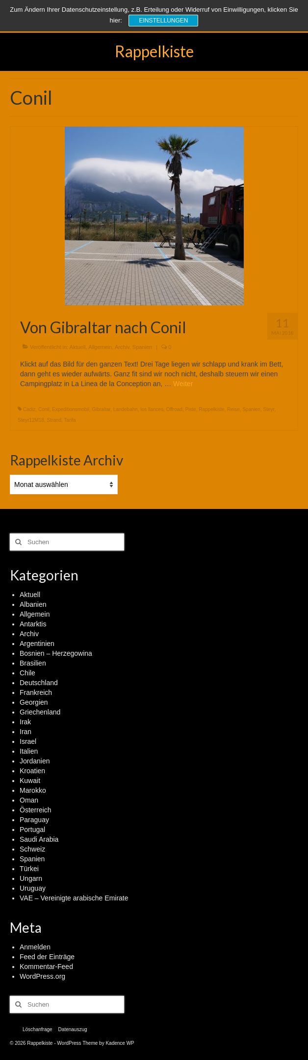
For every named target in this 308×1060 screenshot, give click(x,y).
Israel (28, 741)
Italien (29, 751)
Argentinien (37, 643)
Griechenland (40, 712)
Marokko (33, 790)
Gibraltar (101, 409)
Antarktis (33, 624)
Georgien (34, 702)
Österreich (35, 810)
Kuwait (30, 780)
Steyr (268, 409)
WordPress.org (42, 976)
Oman (29, 800)
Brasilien (33, 663)
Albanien (33, 604)
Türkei (29, 869)
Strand (54, 420)
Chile (27, 673)
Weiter (183, 384)
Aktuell (78, 347)
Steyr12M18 (31, 420)
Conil (44, 409)
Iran (25, 732)
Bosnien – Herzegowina (56, 653)
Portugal (32, 829)
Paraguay (34, 820)
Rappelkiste (154, 51)
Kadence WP (119, 1043)
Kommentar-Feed (46, 966)
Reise (233, 409)
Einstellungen (163, 20)
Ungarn (31, 878)
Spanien (142, 347)
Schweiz (32, 849)
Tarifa (70, 420)
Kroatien (32, 771)
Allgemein (100, 347)
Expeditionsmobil (70, 409)
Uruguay (33, 888)
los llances (151, 409)
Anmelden (35, 947)
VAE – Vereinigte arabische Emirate (74, 898)
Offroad (174, 409)
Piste (190, 409)
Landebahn (125, 409)
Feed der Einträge (47, 957)
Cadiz (29, 409)
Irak (25, 722)
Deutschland (39, 683)
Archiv (122, 347)
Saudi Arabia (39, 839)
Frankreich (36, 692)
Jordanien (35, 761)
